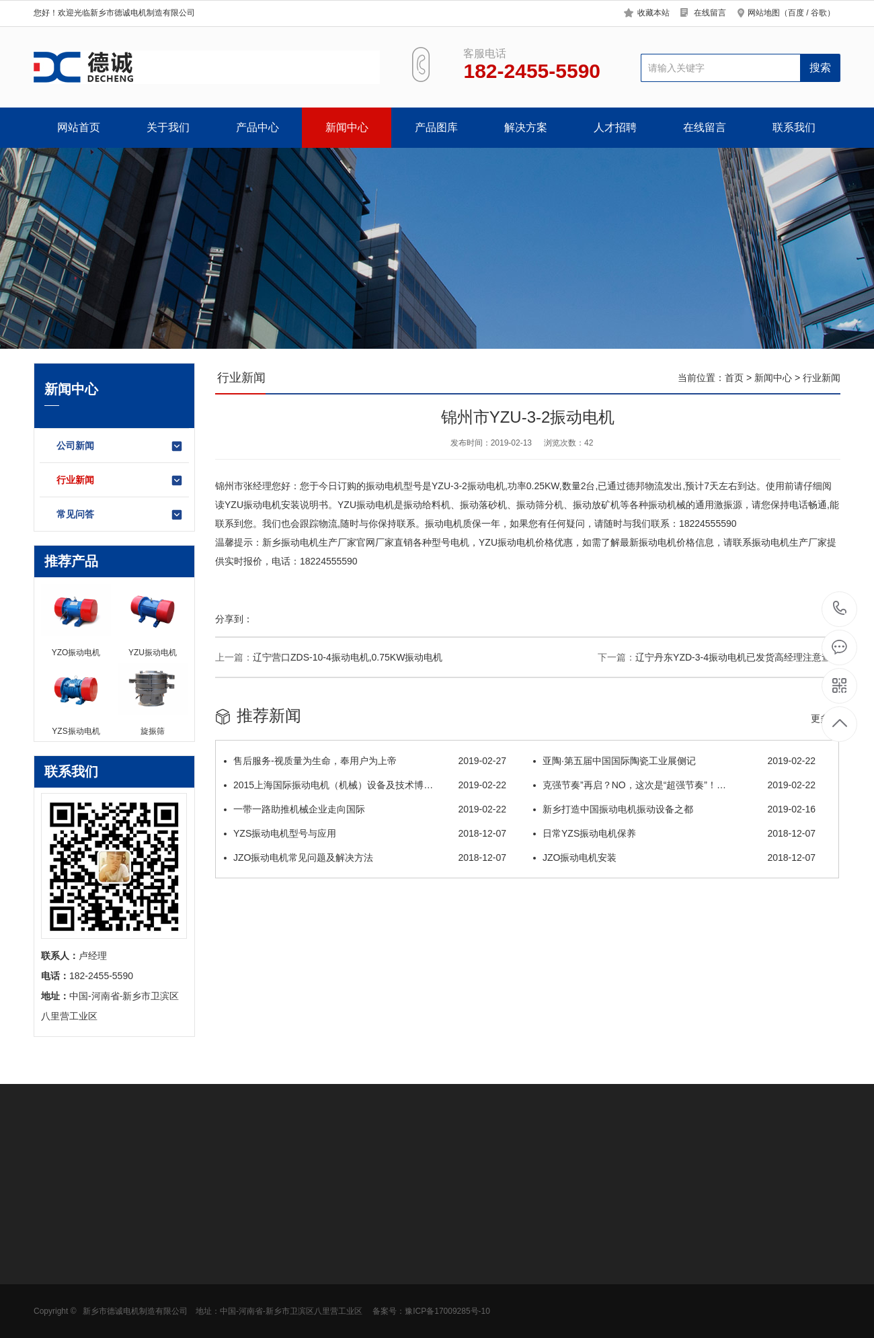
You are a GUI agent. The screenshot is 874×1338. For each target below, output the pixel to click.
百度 (796, 12)
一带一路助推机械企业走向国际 (365, 809)
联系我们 (794, 127)
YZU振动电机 (253, 504)
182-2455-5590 (840, 609)
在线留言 (710, 12)
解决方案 (525, 127)
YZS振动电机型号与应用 (365, 833)
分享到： (234, 619)
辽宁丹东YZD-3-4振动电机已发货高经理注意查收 (737, 657)
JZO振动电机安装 (674, 857)
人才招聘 (615, 127)
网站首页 (78, 127)
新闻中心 (346, 127)
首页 (734, 377)
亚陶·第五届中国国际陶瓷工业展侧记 (674, 761)
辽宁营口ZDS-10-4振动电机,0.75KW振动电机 (347, 657)
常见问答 (120, 514)
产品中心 (257, 127)
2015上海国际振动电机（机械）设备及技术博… (365, 785)
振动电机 (384, 485)
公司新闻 (120, 446)
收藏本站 (653, 12)
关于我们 (168, 127)
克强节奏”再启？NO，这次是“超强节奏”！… (674, 785)
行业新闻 (120, 480)
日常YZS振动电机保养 (674, 833)
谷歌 (819, 12)
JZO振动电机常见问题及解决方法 (365, 857)
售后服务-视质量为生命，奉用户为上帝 (365, 761)
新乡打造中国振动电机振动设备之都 (674, 809)
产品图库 (436, 127)
